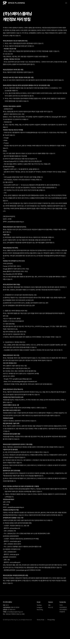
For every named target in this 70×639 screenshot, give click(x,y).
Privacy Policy (51, 619)
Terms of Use (40, 619)
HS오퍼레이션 (63, 607)
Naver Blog (40, 609)
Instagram (39, 607)
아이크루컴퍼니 (63, 609)
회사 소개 (50, 607)
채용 (49, 605)
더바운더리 (62, 612)
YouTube (39, 605)
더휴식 (61, 605)
